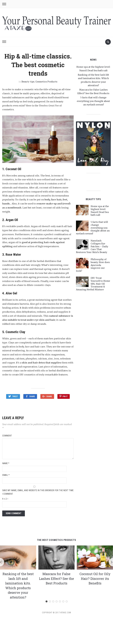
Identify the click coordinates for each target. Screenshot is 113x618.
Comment (7, 435)
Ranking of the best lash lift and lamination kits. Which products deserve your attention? (18, 585)
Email (5, 474)
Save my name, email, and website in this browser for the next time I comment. (37, 492)
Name (5, 463)
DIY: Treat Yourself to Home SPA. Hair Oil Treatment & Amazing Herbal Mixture (93, 284)
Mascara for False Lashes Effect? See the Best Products (56, 578)
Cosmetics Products (46, 81)
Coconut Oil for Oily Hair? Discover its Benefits (94, 578)
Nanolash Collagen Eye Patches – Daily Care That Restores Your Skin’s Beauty (92, 246)
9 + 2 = (5, 498)
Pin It (65, 396)
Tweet (15, 396)
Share (32, 396)
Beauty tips (28, 81)
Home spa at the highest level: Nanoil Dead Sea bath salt (100, 210)
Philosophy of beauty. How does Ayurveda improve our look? (93, 265)
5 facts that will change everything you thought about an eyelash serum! (93, 101)
